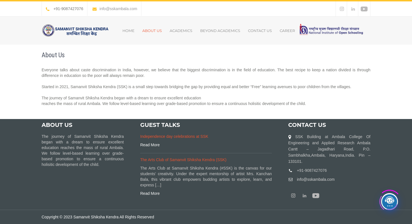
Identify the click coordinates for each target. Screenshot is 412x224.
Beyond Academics (220, 30)
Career (287, 30)
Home (129, 30)
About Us (152, 30)
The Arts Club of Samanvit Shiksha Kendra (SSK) (183, 159)
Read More (150, 145)
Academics (181, 30)
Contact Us (260, 30)
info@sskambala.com (114, 8)
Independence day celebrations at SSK (174, 136)
